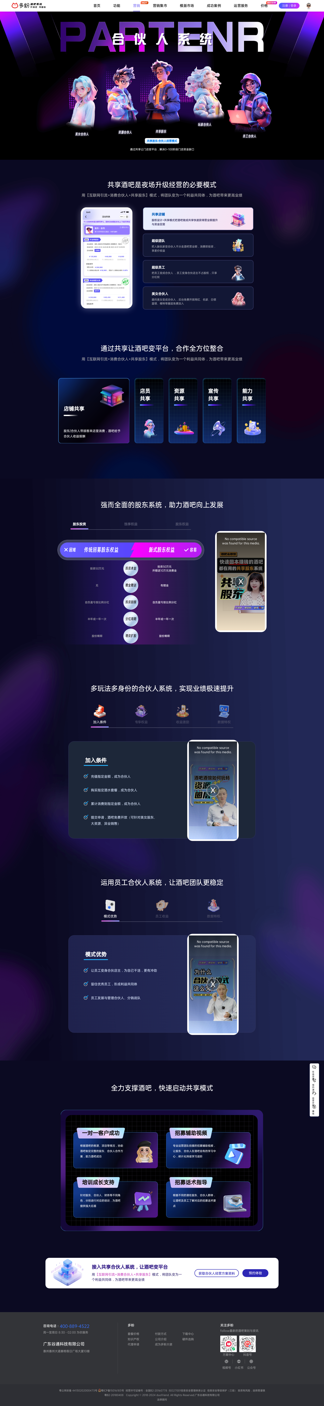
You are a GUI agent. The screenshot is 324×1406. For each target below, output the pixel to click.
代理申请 (133, 1344)
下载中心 (188, 1334)
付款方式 (161, 1334)
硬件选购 (188, 1339)
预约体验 (255, 1273)
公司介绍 (161, 1339)
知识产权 (133, 1339)
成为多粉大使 (161, 1344)
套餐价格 (133, 1334)
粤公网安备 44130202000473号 (92, 1390)
